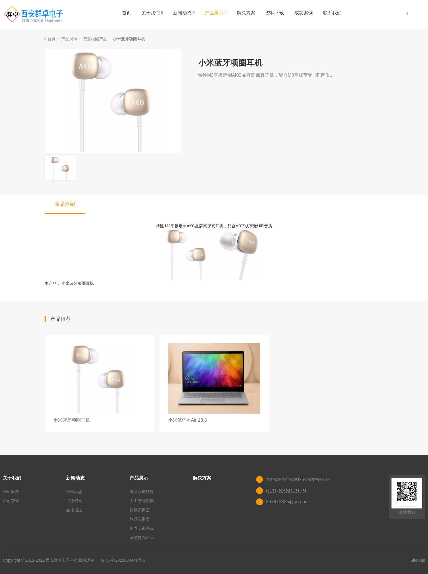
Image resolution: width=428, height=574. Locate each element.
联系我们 (332, 12)
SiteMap (417, 560)
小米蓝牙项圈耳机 (129, 39)
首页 (126, 12)
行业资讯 (74, 500)
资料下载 (275, 12)
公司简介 (11, 491)
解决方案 (246, 12)
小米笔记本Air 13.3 (187, 420)
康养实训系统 (142, 528)
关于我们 (152, 12)
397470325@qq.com (287, 501)
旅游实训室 (140, 519)
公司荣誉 (11, 500)
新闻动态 (184, 12)
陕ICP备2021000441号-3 (123, 560)
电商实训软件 (142, 491)
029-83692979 (286, 490)
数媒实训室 (140, 510)
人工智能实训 (142, 500)
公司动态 (74, 491)
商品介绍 (64, 204)
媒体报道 (74, 510)
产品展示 (216, 12)
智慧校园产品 (95, 39)
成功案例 (303, 12)
